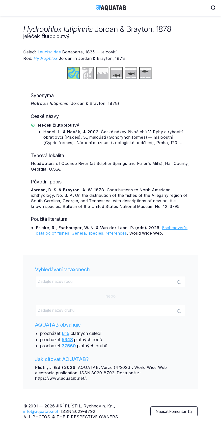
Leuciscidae (49, 51)
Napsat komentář (174, 411)
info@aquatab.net (40, 411)
